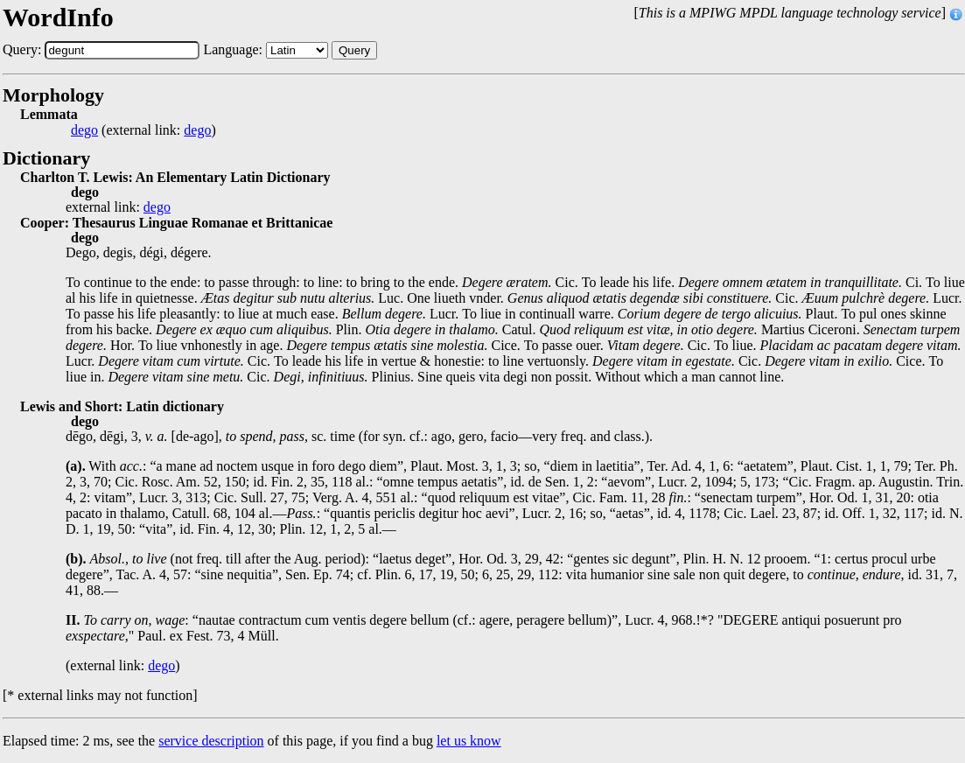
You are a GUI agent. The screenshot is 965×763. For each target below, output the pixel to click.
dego (84, 130)
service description (210, 740)
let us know (469, 740)
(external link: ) (143, 130)
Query (354, 50)
